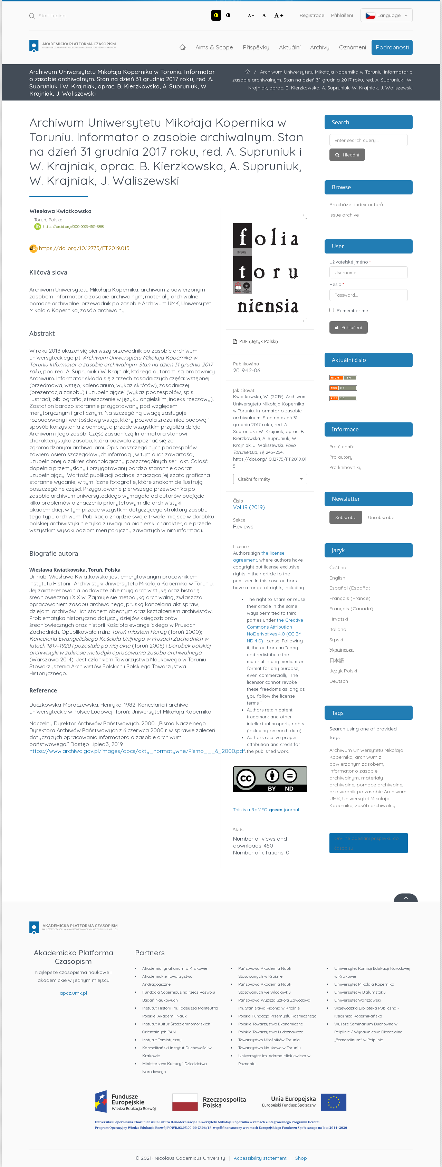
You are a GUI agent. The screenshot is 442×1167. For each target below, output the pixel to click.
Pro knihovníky (345, 467)
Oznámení (352, 47)
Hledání (350, 154)
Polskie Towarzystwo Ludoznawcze (270, 1031)
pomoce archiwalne (379, 785)
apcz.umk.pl (73, 993)
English (337, 578)
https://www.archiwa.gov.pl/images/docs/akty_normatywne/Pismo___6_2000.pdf (137, 750)
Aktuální (289, 47)
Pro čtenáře (342, 446)
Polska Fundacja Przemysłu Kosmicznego (277, 1015)
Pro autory (341, 457)
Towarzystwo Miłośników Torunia (269, 1039)
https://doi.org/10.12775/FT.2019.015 (84, 248)
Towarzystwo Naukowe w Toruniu (269, 1047)
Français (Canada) (351, 608)
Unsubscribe (381, 517)
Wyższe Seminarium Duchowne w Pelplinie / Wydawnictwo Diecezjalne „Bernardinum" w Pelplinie (368, 1031)
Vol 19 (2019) (249, 507)
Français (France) (350, 598)
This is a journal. (266, 809)
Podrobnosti (392, 47)
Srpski (336, 640)
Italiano (337, 629)
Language (387, 15)
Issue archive (344, 215)
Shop (301, 1158)
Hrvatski (338, 619)
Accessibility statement (260, 1158)
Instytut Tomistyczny (162, 1039)
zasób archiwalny (375, 805)
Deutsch (338, 681)
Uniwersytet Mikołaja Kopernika (364, 984)
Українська (341, 650)
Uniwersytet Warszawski (357, 1000)
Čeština (337, 567)
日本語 (336, 660)
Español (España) (350, 588)
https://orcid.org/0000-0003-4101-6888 (73, 226)
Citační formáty (254, 479)
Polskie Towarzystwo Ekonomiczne (270, 1023)
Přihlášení (342, 15)
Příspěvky (256, 47)
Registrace (312, 15)
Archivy (319, 47)
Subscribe (345, 517)
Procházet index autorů (356, 204)
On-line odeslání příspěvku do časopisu (366, 843)
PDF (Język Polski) (258, 341)
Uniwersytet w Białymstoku (360, 992)
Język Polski (343, 671)
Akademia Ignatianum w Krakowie (174, 968)
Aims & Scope (214, 47)
